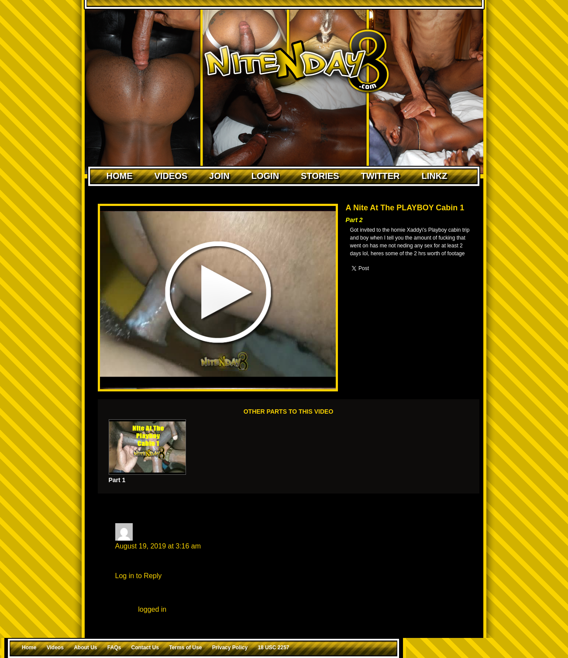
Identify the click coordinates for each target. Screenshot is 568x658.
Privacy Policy (230, 647)
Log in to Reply (138, 575)
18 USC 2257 (273, 647)
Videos (171, 176)
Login (265, 176)
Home (120, 176)
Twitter (380, 176)
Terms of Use (185, 647)
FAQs (114, 647)
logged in (152, 609)
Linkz (434, 176)
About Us (85, 647)
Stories (320, 176)
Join (219, 176)
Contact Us (145, 647)
